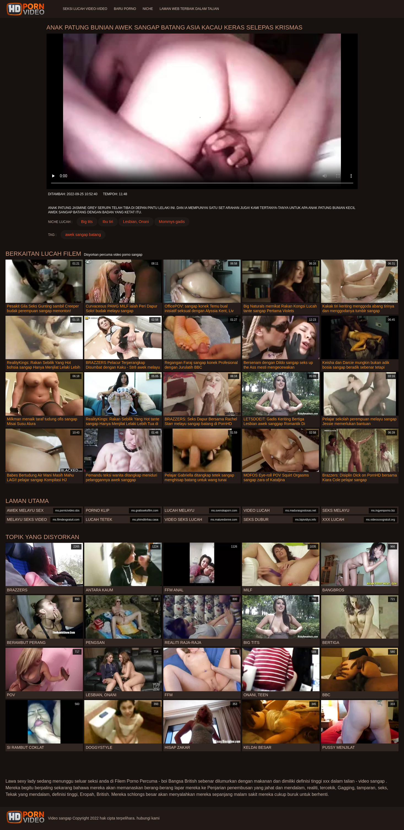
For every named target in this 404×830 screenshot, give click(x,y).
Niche (148, 9)
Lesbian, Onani (136, 221)
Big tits (87, 221)
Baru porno (125, 9)
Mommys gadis (172, 221)
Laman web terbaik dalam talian (189, 9)
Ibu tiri (108, 221)
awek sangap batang (83, 234)
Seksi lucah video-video (85, 9)
